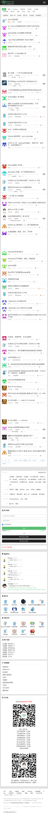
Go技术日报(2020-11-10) (17, 114)
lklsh (16, 438)
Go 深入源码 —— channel (17, 420)
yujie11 (17, 288)
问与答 (30, 9)
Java (27, 489)
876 (25, 460)
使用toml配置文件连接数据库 (18, 286)
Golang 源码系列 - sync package (20, 136)
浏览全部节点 (42, 472)
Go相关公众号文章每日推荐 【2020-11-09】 (24, 344)
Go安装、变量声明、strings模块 (19, 337)
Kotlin (33, 489)
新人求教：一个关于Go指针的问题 (20, 73)
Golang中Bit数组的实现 (16, 380)
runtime (10, 261)
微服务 (9, 455)
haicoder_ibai (16, 359)
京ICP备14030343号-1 (9, 812)
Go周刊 (10, 218)
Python (22, 489)
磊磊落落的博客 (7, 682)
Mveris (17, 429)
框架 (9, 353)
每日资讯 (10, 116)
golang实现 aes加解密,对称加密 (19, 33)
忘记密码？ (43, 530)
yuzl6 (5, 612)
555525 (14, 634)
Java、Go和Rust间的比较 (17, 129)
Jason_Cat (41, 605)
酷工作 (13, 11)
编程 (16, 489)
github (9, 56)
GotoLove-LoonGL (16, 220)
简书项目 (38, 15)
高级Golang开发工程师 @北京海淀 (20, 444)
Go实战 (31, 15)
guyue (14, 85)
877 (29, 460)
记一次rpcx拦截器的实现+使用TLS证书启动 (23, 26)
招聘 (9, 375)
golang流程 (12, 265)
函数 (9, 167)
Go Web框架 (32, 479)
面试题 (13, 21)
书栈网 (4, 680)
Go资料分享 (23, 482)
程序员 (11, 489)
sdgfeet (41, 627)
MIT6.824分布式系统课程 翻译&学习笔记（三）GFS (27, 393)
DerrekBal (32, 612)
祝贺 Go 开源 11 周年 (16, 209)
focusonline (15, 431)
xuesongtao (10, 583)
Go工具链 (38, 482)
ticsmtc (17, 75)
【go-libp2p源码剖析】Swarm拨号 (21, 40)
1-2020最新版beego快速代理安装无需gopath (25, 90)
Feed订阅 (39, 793)
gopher (20, 21)
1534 (4, 463)
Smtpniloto (14, 612)
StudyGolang (13, 499)
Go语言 (10, 83)
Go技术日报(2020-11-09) (17, 293)
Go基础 (11, 476)
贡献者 (17, 791)
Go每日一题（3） (14, 566)
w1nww (23, 605)
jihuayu (14, 605)
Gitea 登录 (24, 541)
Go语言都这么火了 (14, 357)
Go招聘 (5, 672)
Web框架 (5, 11)
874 (16, 460)
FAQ (10, 791)
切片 (9, 234)
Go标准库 (19, 476)
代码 (9, 35)
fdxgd (5, 634)
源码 (9, 138)
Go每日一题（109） (14, 579)
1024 (4, 677)
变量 (9, 147)
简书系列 (42, 494)
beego (9, 92)
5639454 (23, 627)
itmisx (32, 634)
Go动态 (15, 479)
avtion (16, 191)
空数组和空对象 (13, 279)
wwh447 (14, 176)
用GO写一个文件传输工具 (17, 53)
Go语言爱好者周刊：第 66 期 (18, 216)
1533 (42, 460)
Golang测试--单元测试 (16, 97)
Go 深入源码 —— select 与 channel (21, 400)
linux (9, 268)
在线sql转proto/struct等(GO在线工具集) (19, 585)
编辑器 (38, 489)
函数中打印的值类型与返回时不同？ (20, 436)
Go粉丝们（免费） (31, 782)
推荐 (4, 9)
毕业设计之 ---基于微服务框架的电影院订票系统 (25, 350)
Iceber (17, 389)
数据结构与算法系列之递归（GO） (20, 47)
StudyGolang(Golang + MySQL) (20, 803)
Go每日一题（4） (14, 560)
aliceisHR (18, 446)
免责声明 (11, 793)
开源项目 (10, 389)
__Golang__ (18, 189)
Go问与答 (10, 75)
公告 (21, 499)
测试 (9, 99)
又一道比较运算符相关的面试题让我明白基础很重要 (26, 364)
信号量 (9, 310)
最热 (9, 9)
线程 (9, 198)
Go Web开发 (34, 476)
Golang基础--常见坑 (15, 165)
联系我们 (19, 793)
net (9, 359)
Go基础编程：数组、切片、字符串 (20, 232)
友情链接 (5, 663)
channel (10, 402)
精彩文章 (10, 212)
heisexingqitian (33, 605)
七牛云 (40, 803)
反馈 (26, 499)
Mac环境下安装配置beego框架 (19, 272)
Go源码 (26, 476)
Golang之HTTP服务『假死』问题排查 (21, 259)
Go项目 (36, 9)
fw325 (17, 108)
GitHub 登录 (23, 537)
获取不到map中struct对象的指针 (20, 187)
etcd (9, 28)
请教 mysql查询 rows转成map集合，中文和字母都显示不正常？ (23, 105)
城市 (18, 11)
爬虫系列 (19, 494)
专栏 (34, 11)
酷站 (32, 793)
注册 (9, 530)
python (10, 174)
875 (20, 460)
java (9, 132)
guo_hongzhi (5, 627)
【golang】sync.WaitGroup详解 (20, 308)
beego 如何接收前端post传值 (18, 427)
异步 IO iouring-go (15, 387)
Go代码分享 (14, 482)
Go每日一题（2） (14, 573)
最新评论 (7, 554)
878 (34, 460)
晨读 (23, 791)
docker (10, 319)
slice (9, 303)
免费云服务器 (6, 675)
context (10, 42)
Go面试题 (10, 446)
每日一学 (12, 15)
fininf (23, 612)
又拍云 (4, 685)
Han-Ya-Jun (18, 116)
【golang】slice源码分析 (17, 301)
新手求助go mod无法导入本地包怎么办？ (23, 81)
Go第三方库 (41, 479)
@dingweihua (13, 575)
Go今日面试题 (13, 19)
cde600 (5, 605)
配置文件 (10, 288)
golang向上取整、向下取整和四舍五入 (22, 172)
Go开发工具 (22, 479)
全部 (28, 11)
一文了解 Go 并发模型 (16, 196)
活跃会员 (6, 618)
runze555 (15, 375)
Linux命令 (5, 688)
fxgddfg (14, 627)
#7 (9, 575)
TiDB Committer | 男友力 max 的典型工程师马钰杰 (27, 203)
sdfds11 (23, 634)
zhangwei (17, 56)
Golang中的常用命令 (15, 252)
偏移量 (9, 396)
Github (30, 791)
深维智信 (5, 667)
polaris (17, 212)
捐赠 (26, 793)
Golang (15, 9)
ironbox (17, 183)
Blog (23, 11)
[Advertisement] (24, 64)
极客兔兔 (5, 690)
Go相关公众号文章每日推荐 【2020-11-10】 (24, 180)
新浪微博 (37, 791)
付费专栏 (22, 9)
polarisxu (5, 669)
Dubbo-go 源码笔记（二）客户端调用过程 (23, 225)
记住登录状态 (6, 524)
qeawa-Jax (17, 83)
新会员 (6, 596)
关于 (4, 791)
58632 (32, 627)
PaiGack (10, 558)
